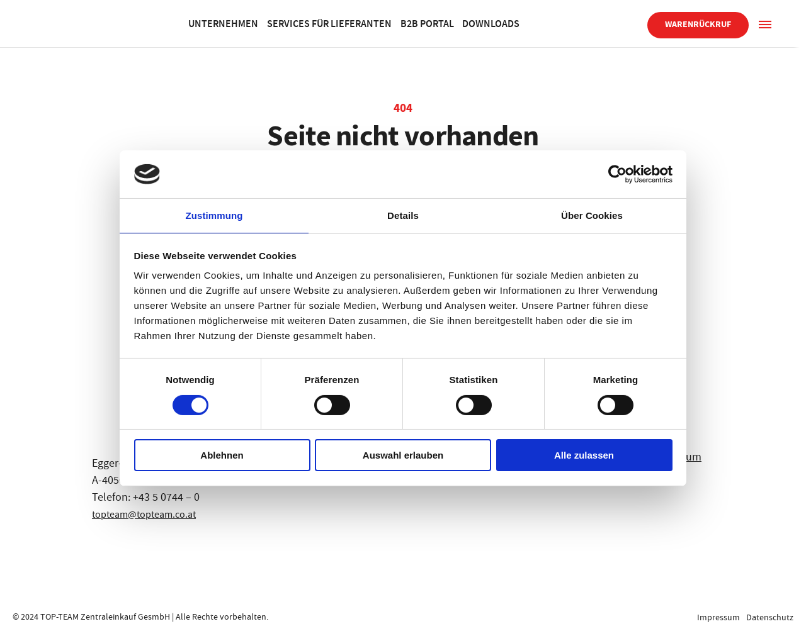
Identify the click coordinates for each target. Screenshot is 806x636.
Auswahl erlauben (403, 455)
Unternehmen (263, 23)
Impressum (716, 617)
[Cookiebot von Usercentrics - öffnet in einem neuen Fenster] (617, 173)
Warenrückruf (698, 24)
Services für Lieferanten (383, 23)
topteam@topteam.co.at (150, 514)
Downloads (573, 23)
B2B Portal (496, 23)
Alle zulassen (584, 455)
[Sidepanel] (765, 23)
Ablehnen (221, 455)
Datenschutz (769, 617)
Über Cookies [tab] (592, 214)
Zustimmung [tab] (214, 214)
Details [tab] (403, 214)
